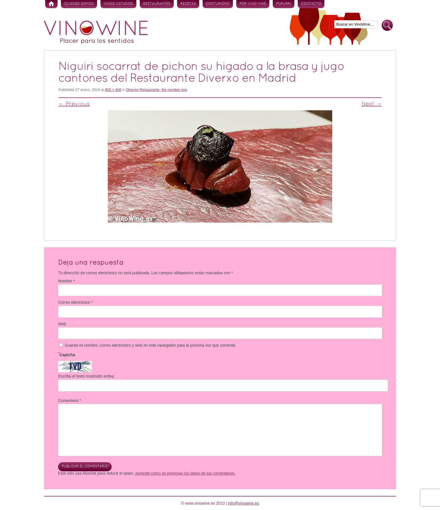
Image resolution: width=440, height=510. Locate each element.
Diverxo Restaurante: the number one (156, 90)
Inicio (51, 4)
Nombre (66, 281)
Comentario (69, 400)
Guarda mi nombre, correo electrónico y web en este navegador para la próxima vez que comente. (150, 345)
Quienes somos (79, 4)
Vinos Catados (118, 4)
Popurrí (283, 4)
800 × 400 (113, 90)
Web (62, 324)
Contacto (311, 4)
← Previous (74, 104)
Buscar (387, 25)
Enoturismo (218, 4)
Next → (371, 104)
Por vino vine (253, 4)
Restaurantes (156, 4)
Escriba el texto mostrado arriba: (86, 376)
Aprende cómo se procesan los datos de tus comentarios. (185, 473)
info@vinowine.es (243, 503)
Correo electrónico (75, 302)
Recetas (188, 4)
